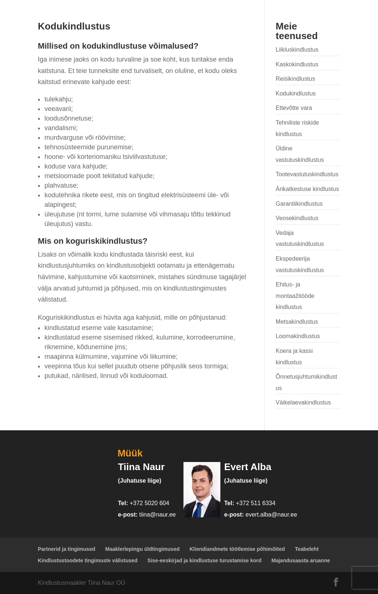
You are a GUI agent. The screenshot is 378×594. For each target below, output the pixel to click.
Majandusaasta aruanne (300, 560)
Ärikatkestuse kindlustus (307, 189)
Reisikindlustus (295, 79)
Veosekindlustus (297, 218)
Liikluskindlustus (297, 49)
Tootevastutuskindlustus (307, 174)
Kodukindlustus (296, 93)
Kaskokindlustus (297, 64)
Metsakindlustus (297, 322)
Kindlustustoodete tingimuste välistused (87, 560)
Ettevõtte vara (294, 108)
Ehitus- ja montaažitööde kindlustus (295, 295)
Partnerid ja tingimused (66, 549)
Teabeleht (307, 549)
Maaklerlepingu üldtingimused (142, 549)
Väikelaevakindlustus (303, 402)
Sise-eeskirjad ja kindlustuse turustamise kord (204, 560)
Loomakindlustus (298, 336)
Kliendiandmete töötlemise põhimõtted (237, 549)
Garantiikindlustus (299, 204)
